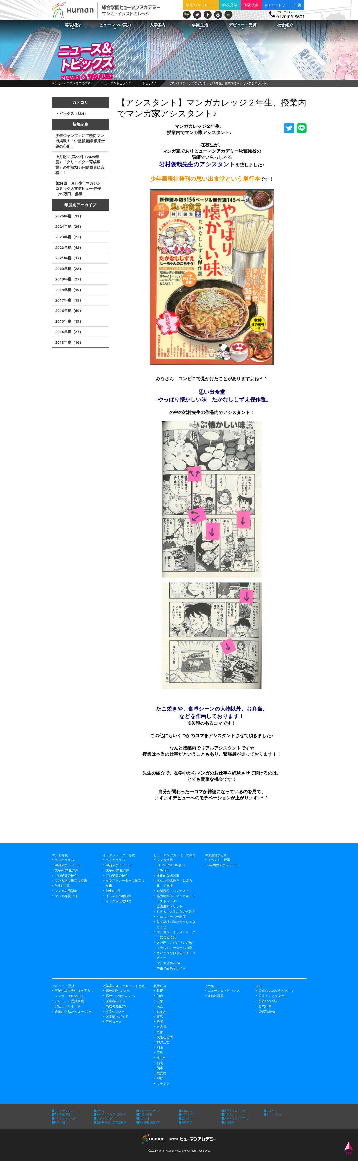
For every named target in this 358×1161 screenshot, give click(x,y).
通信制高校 (216, 995)
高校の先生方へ (117, 1006)
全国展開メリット (169, 906)
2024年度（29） (69, 226)
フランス (163, 1083)
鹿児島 (161, 1073)
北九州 (161, 1058)
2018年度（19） (69, 289)
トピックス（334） (71, 113)
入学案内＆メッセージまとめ (124, 986)
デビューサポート (68, 1006)
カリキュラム (64, 859)
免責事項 (185, 1122)
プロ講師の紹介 (66, 875)
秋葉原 (161, 1011)
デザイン (228, 1114)
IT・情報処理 (61, 1114)
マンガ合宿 (165, 859)
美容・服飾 (144, 1114)
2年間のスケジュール (223, 865)
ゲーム (99, 1110)
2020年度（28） (69, 268)
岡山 (160, 1047)
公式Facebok (268, 1001)
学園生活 (200, 26)
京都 (160, 1032)
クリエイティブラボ (235, 1118)
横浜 (160, 1016)
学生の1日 (62, 885)
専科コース (114, 1021)
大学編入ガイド (117, 1016)
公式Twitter (267, 1011)
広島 (160, 1052)
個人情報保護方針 (148, 1122)
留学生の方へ (115, 1011)
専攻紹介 (73, 26)
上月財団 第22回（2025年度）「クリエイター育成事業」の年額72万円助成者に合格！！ (79, 164)
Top (348, 1149)
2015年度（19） (69, 321)
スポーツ (270, 1110)
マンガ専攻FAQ (66, 896)
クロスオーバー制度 (171, 916)
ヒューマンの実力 (115, 26)
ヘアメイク (187, 1114)
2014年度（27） (69, 331)
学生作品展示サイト (171, 968)
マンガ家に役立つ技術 (71, 880)
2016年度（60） (69, 310)
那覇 (160, 1078)
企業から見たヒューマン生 (74, 1011)
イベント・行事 (219, 859)
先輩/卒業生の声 (67, 870)
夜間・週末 (60, 1122)
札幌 (160, 990)
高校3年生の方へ (118, 990)
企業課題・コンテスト (173, 890)
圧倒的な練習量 (168, 875)
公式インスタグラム (273, 995)
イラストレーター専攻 (119, 855)
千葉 (160, 1001)
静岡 (160, 1021)
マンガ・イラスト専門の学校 (71, 83)
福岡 (160, 1063)
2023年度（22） (69, 236)
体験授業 (251, 4)
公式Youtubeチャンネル (276, 990)
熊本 (160, 1068)
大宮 (160, 1006)
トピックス (149, 83)
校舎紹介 (285, 26)
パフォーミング (62, 1110)
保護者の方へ (115, 1001)
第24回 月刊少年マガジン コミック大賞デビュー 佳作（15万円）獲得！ (79, 188)
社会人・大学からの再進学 (176, 911)
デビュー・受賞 (243, 26)
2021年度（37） (69, 257)
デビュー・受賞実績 (69, 1001)
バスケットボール (64, 1118)
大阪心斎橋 (165, 1037)
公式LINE (265, 1006)
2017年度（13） (69, 300)
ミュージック (273, 1114)
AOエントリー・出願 (283, 4)
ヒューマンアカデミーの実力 (175, 855)
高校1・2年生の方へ (120, 995)
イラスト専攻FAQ (118, 901)
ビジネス (185, 1118)
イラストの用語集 (119, 896)
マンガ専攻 (60, 855)
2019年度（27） (69, 278)
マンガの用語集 (66, 890)
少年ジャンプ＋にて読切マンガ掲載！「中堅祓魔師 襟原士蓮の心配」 (80, 141)
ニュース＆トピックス (116, 83)
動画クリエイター (234, 1110)
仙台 (160, 995)
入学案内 (157, 26)
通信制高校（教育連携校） (111, 1122)
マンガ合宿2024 (168, 963)
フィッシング (103, 1118)
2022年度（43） (69, 247)
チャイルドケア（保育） (110, 1114)
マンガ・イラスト (148, 1110)
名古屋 (161, 1026)
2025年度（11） (69, 215)
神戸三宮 (163, 1042)
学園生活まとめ (216, 855)
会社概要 (228, 1122)
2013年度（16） (69, 342)
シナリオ (143, 1118)
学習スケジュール (68, 865)
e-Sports (185, 1110)
